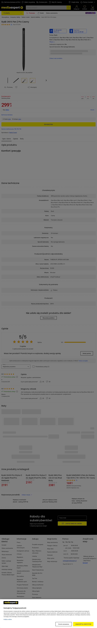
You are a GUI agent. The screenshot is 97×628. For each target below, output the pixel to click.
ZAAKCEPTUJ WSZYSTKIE (83, 624)
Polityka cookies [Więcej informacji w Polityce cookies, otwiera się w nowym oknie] (8, 619)
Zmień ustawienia (63, 624)
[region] (48, 613)
